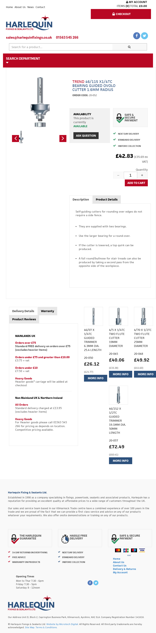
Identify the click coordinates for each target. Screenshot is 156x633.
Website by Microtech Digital (62, 624)
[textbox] (60, 46)
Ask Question (86, 135)
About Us (20, 7)
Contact (40, 7)
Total (134, 6)
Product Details (107, 199)
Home (9, 7)
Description (81, 199)
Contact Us (119, 565)
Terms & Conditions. (46, 627)
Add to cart (136, 183)
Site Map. (30, 627)
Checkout (121, 14)
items (121, 6)
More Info (95, 378)
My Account (136, 2)
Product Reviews (24, 319)
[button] (15, 138)
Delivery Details (23, 311)
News (30, 7)
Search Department (23, 60)
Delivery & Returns (124, 569)
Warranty (47, 311)
